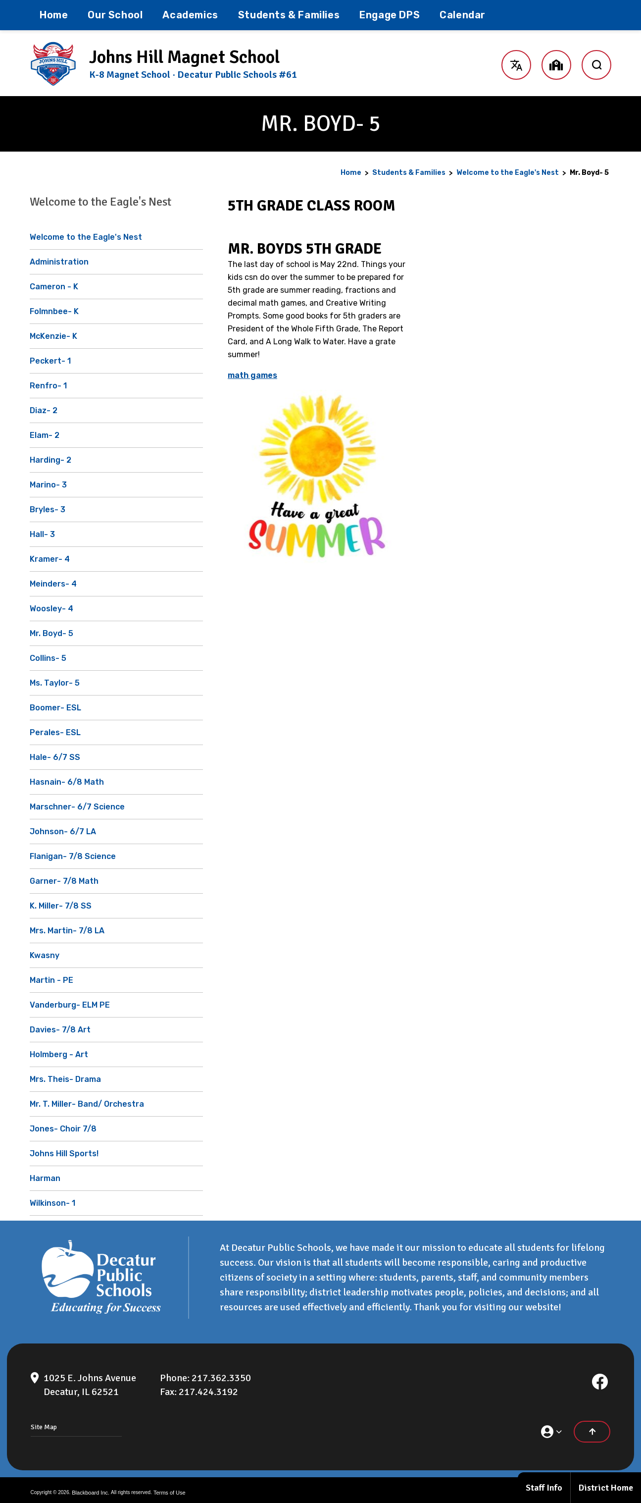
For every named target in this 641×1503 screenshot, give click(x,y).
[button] (516, 63)
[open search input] (596, 63)
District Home (606, 1487)
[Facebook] (600, 1376)
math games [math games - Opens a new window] (252, 375)
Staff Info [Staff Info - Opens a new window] (544, 1487)
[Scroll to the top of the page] (592, 1427)
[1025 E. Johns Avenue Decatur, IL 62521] (90, 1380)
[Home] (54, 15)
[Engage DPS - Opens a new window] (389, 15)
